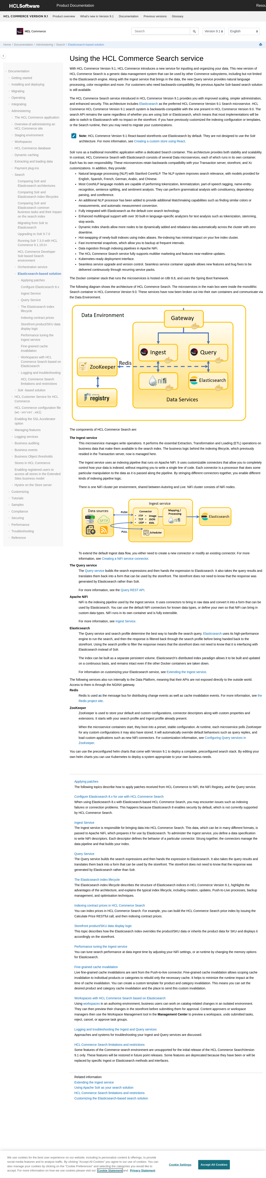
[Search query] (165, 31)
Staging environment (29, 135)
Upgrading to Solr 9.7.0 (34, 234)
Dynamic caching (27, 155)
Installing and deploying (27, 84)
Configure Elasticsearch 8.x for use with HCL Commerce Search (119, 796)
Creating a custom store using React (159, 141)
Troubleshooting (22, 531)
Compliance (19, 511)
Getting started (21, 78)
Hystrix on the (33, 485)
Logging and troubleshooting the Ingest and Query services (115, 1029)
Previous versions (155, 16)
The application (37, 117)
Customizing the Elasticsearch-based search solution (111, 1098)
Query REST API (132, 590)
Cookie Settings (180, 1167)
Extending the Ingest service (186, 672)
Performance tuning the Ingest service (100, 946)
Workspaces (23, 141)
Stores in (32, 463)
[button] (6, 71)
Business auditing (27, 443)
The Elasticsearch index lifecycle (97, 879)
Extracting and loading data (34, 161)
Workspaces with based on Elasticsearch (41, 361)
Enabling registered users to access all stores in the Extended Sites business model (38, 474)
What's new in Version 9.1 (97, 16)
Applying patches (33, 280)
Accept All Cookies (214, 1167)
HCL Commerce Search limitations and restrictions (109, 1044)
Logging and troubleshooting (41, 372)
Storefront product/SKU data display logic (103, 926)
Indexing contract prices (37, 317)
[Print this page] (261, 44)
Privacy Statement (142, 1173)
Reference (18, 537)
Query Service (31, 300)
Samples (17, 504)
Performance (20, 524)
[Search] (194, 31)
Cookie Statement (110, 1173)
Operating (18, 97)
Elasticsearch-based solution (86, 44)
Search (60, 44)
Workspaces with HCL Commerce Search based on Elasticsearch (119, 998)
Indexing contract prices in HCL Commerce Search (109, 905)
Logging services (26, 436)
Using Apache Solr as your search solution (103, 1087)
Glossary (177, 16)
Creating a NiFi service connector (125, 558)
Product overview (64, 16)
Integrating (18, 104)
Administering (44, 44)
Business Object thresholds (34, 456)
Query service (94, 570)
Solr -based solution (32, 390)
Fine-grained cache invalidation (96, 967)
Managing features (28, 430)
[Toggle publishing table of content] (3, 55)
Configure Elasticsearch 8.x (40, 287)
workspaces (91, 1003)
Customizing (20, 491)
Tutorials (17, 498)
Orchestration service (32, 267)
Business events (26, 450)
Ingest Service (31, 293)
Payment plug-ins (27, 168)
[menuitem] (64, 16)
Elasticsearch (148, 104)
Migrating (17, 91)
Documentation (128, 16)
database (33, 148)
